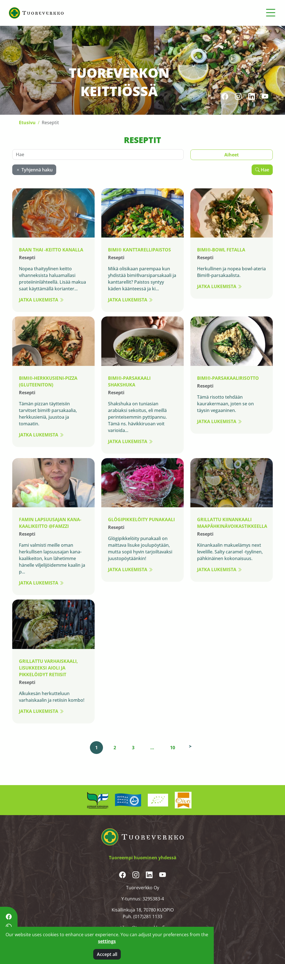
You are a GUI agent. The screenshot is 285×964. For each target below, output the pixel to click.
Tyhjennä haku (34, 169)
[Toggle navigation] (270, 12)
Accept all (107, 954)
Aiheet (231, 154)
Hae (262, 169)
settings (107, 941)
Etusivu (27, 122)
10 (172, 747)
